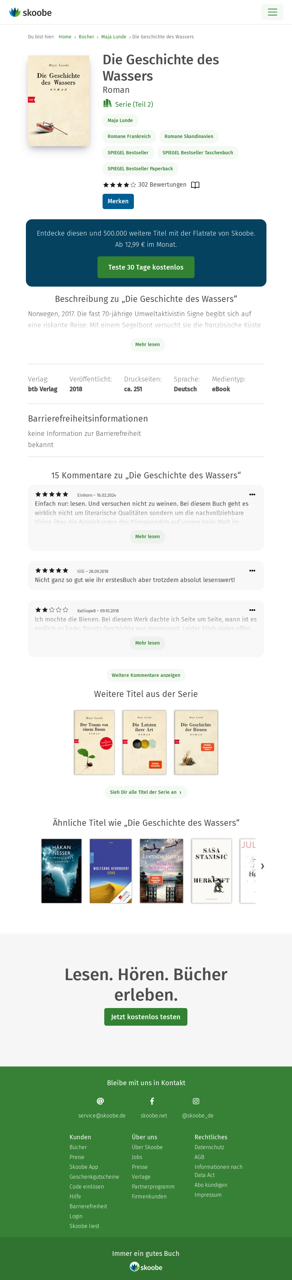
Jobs (137, 1157)
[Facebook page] (154, 1108)
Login (76, 1216)
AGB (199, 1157)
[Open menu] (272, 12)
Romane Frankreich (129, 136)
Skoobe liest (84, 1226)
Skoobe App (84, 1167)
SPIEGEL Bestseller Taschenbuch (198, 153)
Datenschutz (209, 1147)
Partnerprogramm (153, 1186)
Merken (118, 201)
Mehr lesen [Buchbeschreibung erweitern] (147, 344)
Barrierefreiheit (88, 1206)
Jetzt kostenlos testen (146, 1017)
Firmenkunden (149, 1196)
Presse (140, 1167)
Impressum (208, 1195)
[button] (263, 866)
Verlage (141, 1177)
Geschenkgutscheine (94, 1177)
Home (65, 37)
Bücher (86, 37)
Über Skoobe (147, 1147)
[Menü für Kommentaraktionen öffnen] (252, 494)
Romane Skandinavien (189, 136)
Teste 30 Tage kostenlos (146, 267)
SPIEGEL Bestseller (128, 153)
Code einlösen (87, 1186)
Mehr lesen (147, 537)
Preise (77, 1157)
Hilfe (75, 1196)
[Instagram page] (197, 1108)
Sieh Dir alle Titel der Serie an (146, 792)
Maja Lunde (113, 37)
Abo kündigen (211, 1185)
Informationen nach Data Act (219, 1171)
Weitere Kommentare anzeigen (146, 675)
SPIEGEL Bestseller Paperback (140, 169)
